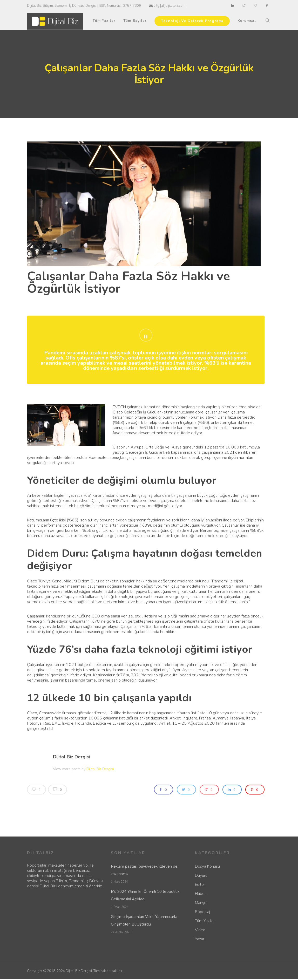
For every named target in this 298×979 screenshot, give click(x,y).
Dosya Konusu (207, 866)
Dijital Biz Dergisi (71, 757)
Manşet (201, 902)
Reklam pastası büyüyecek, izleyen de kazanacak (144, 870)
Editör (200, 884)
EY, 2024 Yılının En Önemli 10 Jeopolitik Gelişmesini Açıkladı (145, 895)
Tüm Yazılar (104, 20)
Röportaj (202, 911)
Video (200, 930)
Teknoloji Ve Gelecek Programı (192, 20)
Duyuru (201, 875)
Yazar (199, 939)
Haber (200, 893)
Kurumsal (247, 20)
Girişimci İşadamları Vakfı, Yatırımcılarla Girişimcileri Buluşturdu (144, 920)
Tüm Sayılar (135, 20)
